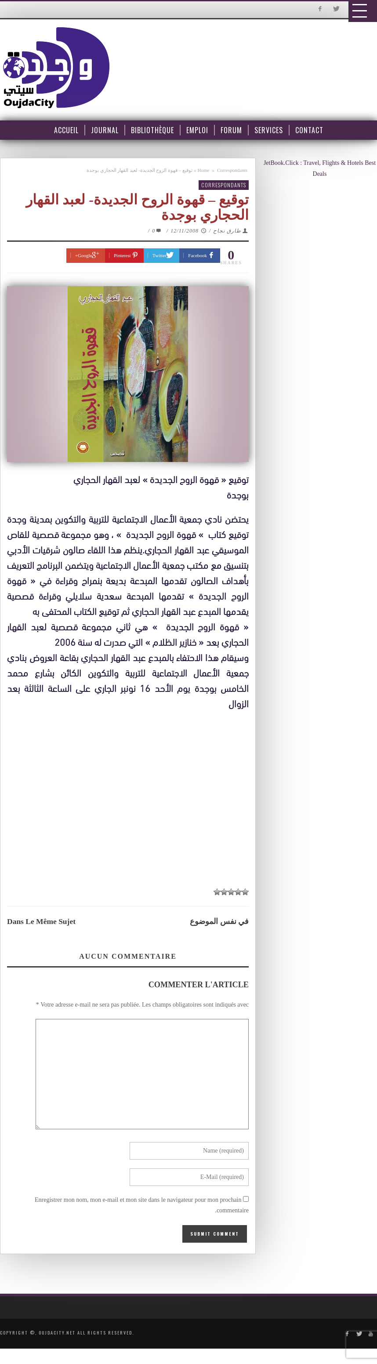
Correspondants (232, 170)
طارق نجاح (227, 231)
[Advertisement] (130, 802)
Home (204, 170)
